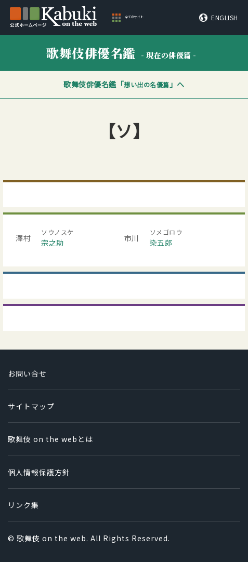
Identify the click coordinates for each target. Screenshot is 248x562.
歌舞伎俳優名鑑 (121, 53)
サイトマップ (31, 406)
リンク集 (23, 505)
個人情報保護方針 (39, 472)
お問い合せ (27, 373)
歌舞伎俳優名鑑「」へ (124, 84)
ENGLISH (224, 18)
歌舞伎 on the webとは (50, 439)
